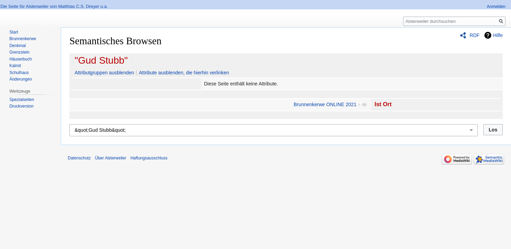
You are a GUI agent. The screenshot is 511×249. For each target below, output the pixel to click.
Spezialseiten (21, 99)
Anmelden (496, 6)
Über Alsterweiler (110, 158)
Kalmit (15, 65)
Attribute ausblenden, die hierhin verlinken (184, 72)
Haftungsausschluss (148, 158)
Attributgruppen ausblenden (104, 72)
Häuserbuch (20, 59)
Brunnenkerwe (22, 38)
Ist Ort (383, 104)
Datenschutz (79, 158)
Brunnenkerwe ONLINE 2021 (325, 104)
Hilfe (498, 35)
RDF (475, 35)
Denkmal (17, 45)
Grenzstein (19, 52)
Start (13, 32)
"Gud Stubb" (101, 60)
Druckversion (21, 106)
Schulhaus (19, 72)
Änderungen (20, 79)
